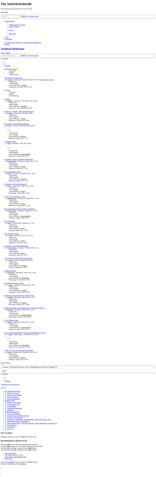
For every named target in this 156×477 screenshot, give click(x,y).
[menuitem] (17, 25)
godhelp (10, 101)
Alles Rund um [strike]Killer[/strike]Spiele (18, 258)
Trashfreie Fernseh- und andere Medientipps (19, 159)
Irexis (23, 118)
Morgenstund (12, 198)
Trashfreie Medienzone (12, 48)
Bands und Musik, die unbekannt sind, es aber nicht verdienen (24, 308)
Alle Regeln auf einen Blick (14, 78)
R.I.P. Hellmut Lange (11, 320)
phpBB (11, 462)
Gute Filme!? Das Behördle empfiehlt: (17, 124)
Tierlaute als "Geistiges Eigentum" (16, 184)
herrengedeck (26, 154)
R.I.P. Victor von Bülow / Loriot (15, 196)
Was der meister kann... (12, 234)
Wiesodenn (11, 272)
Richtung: (49, 367)
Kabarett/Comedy (10, 271)
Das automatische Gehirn (13, 172)
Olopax (10, 322)
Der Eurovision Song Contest (14, 283)
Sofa (23, 228)
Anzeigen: (10, 367)
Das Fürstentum (10, 221)
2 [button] (5, 64)
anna (23, 253)
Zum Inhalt (4, 12)
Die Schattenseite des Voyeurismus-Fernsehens (20, 209)
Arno (9, 143)
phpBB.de (23, 464)
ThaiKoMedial (26, 315)
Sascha (24, 179)
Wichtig (7, 99)
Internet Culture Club (47, 80)
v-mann (10, 80)
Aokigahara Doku (10, 141)
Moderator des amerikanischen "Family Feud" (19, 295)
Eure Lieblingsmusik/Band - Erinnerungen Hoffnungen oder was (25, 333)
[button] (7, 66)
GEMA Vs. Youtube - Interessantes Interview (19, 111)
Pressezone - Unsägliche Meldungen (16, 246)
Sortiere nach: (30, 367)
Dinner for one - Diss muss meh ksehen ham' (19, 350)
